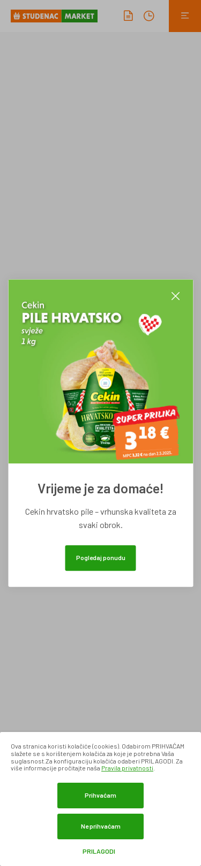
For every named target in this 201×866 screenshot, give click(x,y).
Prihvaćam (100, 795)
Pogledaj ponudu (100, 557)
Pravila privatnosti (127, 767)
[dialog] (100, 799)
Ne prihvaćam (101, 826)
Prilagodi (99, 851)
